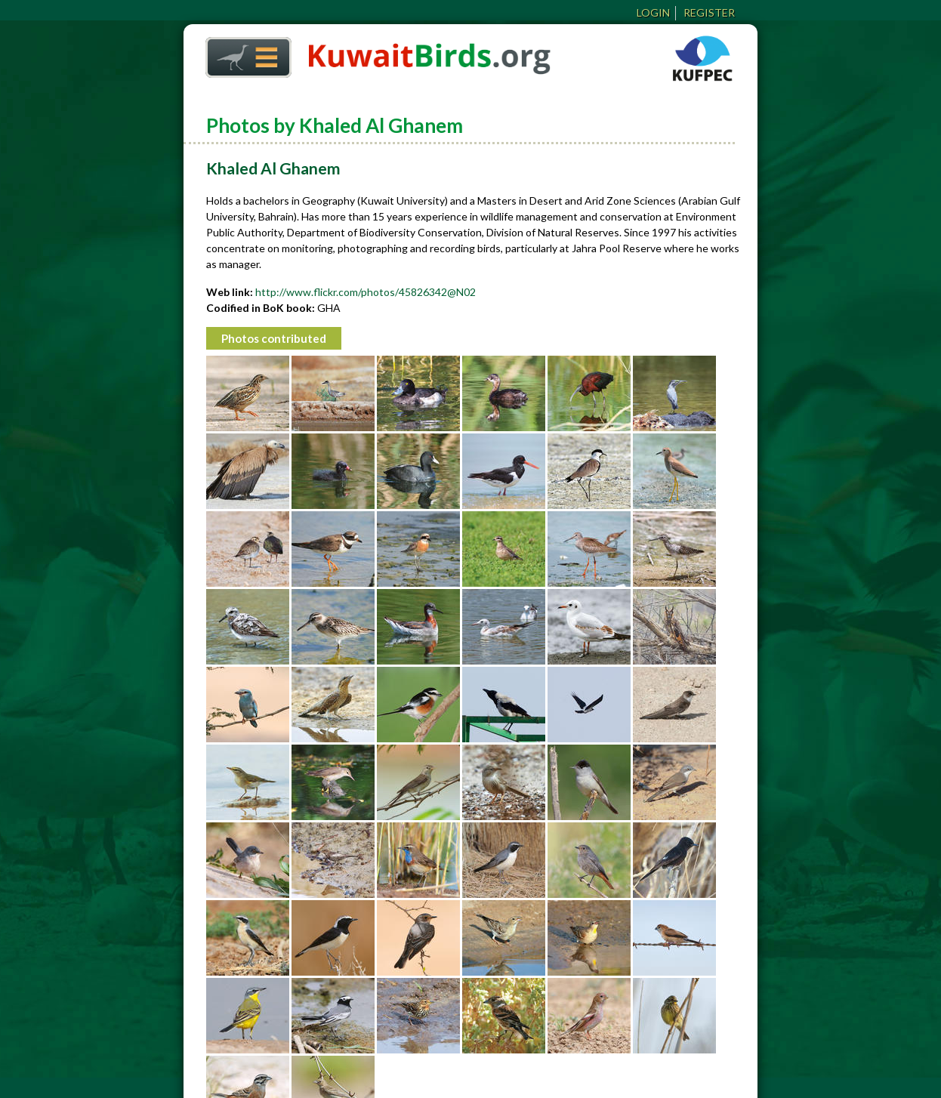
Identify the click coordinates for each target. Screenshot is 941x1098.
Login (653, 12)
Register (709, 12)
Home (243, 53)
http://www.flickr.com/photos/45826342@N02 (365, 291)
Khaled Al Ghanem (273, 168)
